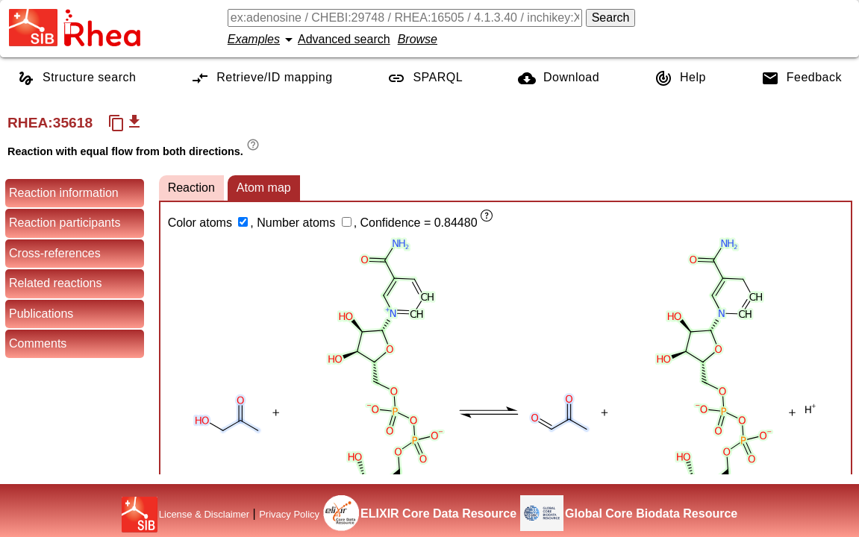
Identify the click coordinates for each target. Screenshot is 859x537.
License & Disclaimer (204, 514)
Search (611, 17)
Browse (417, 39)
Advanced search (344, 39)
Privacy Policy (289, 514)
